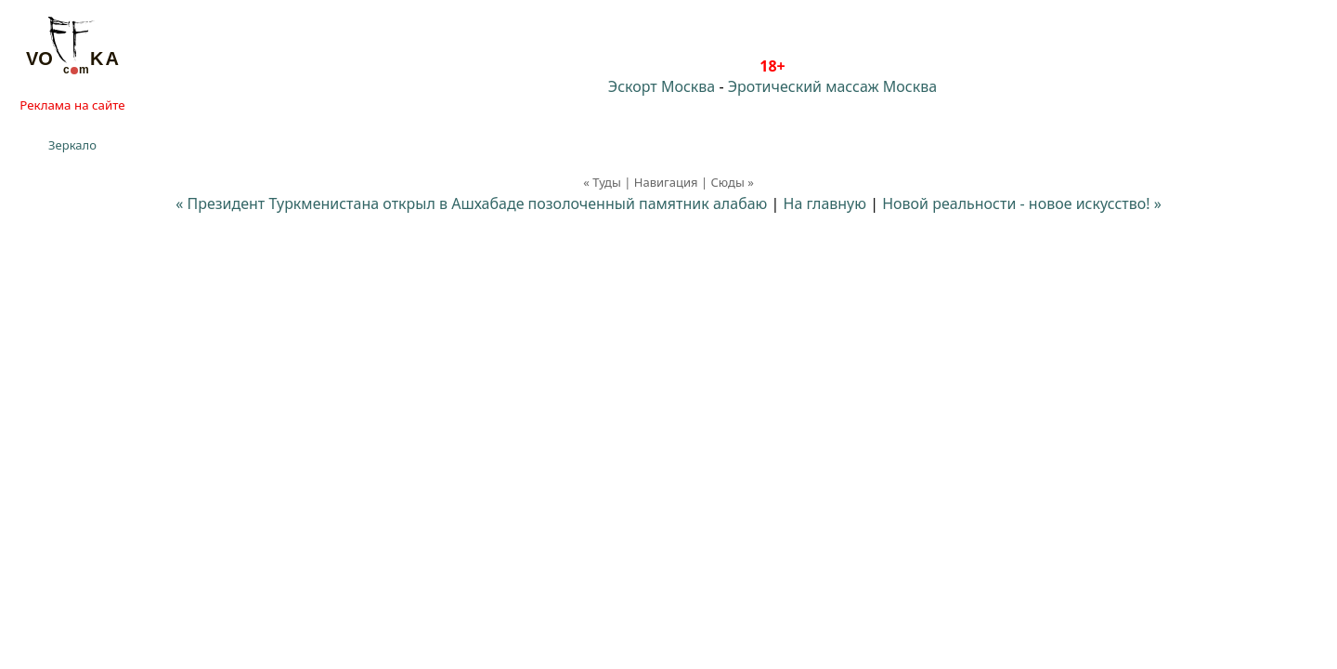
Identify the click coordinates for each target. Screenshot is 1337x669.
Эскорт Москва (661, 86)
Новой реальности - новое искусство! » (1022, 203)
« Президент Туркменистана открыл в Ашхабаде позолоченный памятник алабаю (471, 203)
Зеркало (72, 145)
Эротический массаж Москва (832, 86)
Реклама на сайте (71, 105)
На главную (825, 203)
